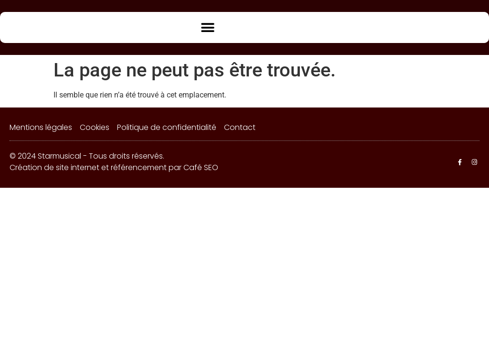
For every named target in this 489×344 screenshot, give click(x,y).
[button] (208, 27)
